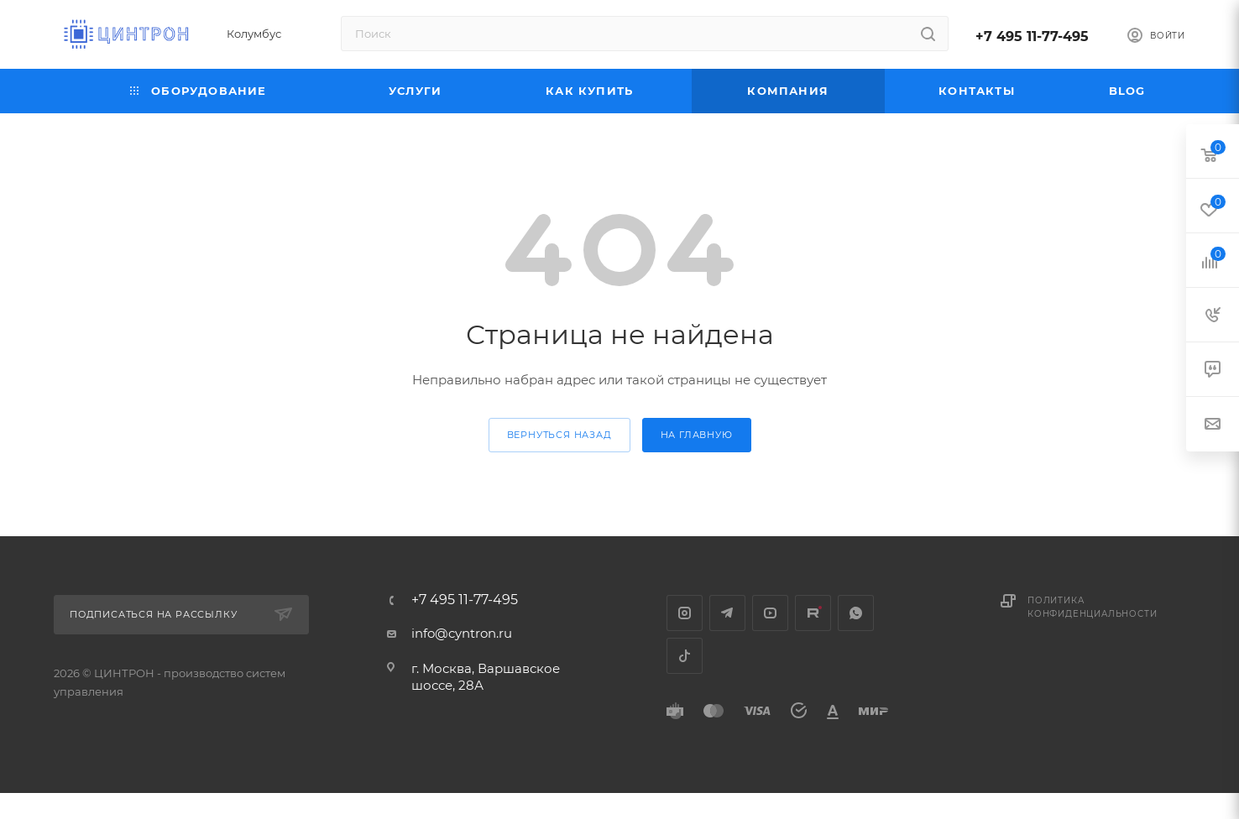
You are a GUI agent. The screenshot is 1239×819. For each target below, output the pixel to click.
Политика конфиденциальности (1092, 607)
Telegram (727, 613)
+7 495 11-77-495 (1032, 36)
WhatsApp (856, 613)
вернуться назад (559, 435)
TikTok (685, 656)
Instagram (685, 613)
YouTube (770, 613)
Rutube (813, 613)
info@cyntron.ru (461, 633)
